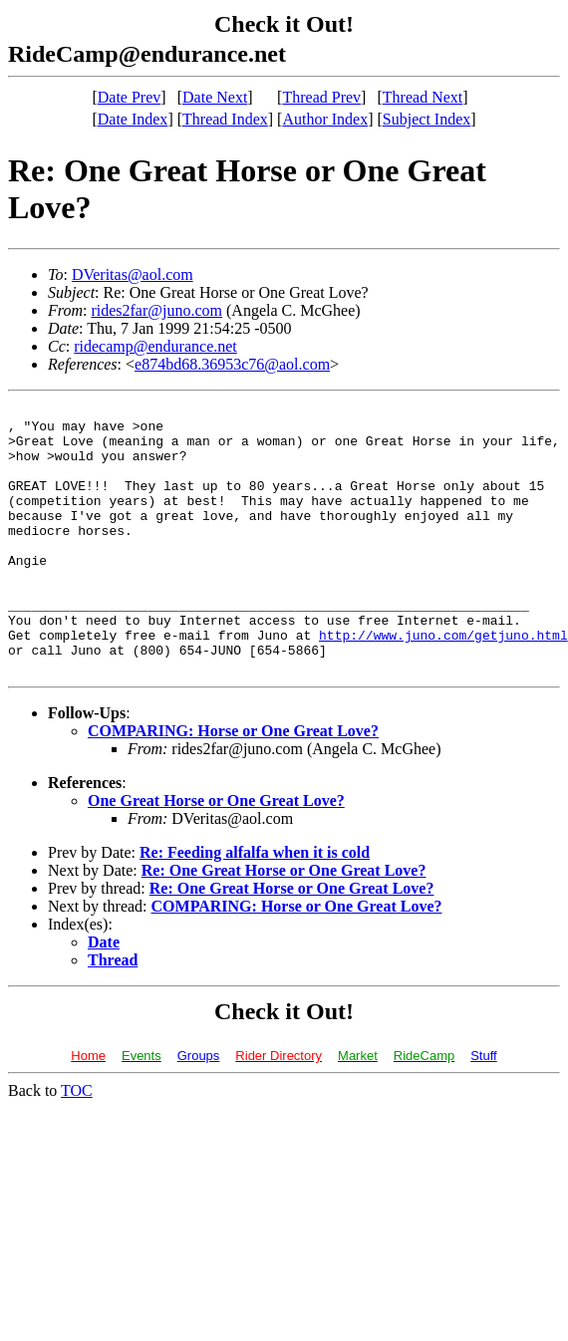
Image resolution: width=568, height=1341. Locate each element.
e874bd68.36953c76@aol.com (232, 364)
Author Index (325, 119)
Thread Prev (321, 97)
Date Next (214, 97)
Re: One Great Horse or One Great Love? (284, 924)
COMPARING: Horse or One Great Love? (233, 784)
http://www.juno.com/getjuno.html (443, 682)
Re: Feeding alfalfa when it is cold (255, 906)
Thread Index (225, 119)
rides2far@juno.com (156, 310)
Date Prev (129, 97)
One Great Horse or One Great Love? (216, 854)
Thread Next (422, 97)
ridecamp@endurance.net (155, 346)
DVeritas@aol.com (132, 274)
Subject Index (426, 119)
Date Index (133, 119)
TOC (77, 1144)
